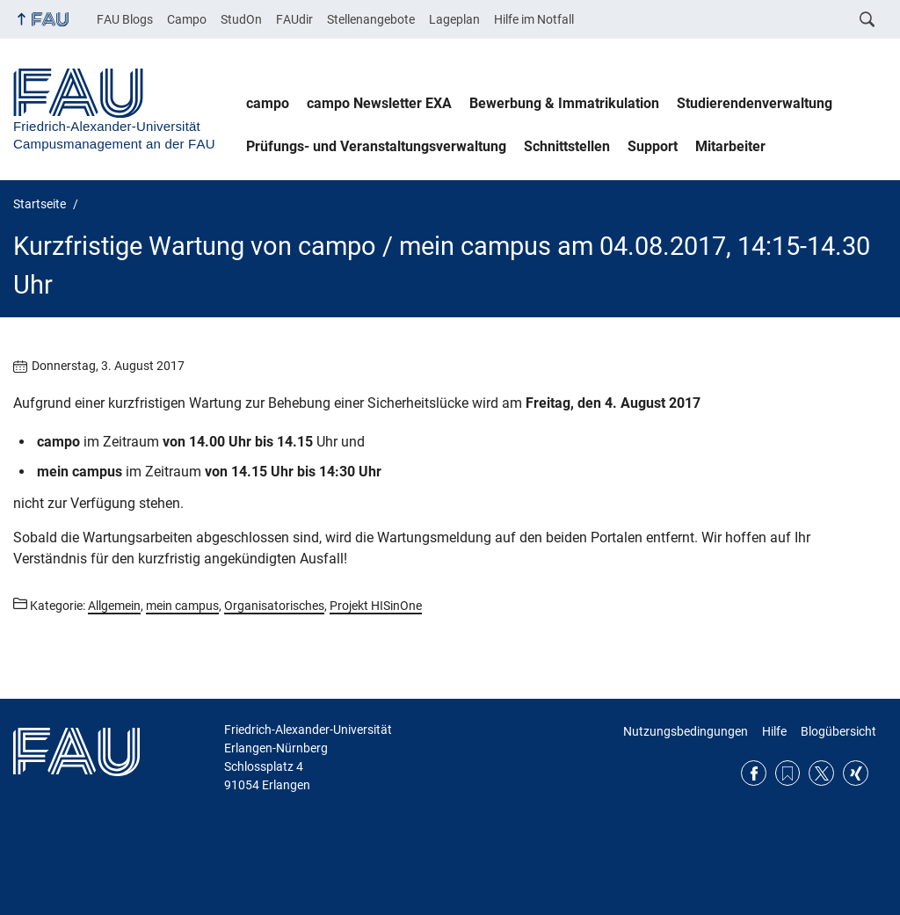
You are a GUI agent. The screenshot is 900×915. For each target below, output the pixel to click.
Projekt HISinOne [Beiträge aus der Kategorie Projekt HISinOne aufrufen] (376, 606)
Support (653, 146)
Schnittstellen (567, 146)
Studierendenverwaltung (754, 103)
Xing (855, 773)
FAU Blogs (125, 19)
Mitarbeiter (730, 146)
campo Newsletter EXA (379, 103)
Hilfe (774, 731)
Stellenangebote (371, 19)
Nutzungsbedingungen (685, 731)
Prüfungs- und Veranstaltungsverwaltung (376, 146)
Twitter (821, 773)
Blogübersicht (838, 731)
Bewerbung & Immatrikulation (564, 103)
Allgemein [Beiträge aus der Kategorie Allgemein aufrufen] (114, 606)
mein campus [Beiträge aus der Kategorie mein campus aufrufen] (182, 606)
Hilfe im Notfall (534, 19)
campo (267, 103)
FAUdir (294, 19)
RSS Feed (788, 773)
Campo (187, 19)
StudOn (241, 19)
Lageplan (454, 19)
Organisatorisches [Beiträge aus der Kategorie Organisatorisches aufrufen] (274, 606)
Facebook (753, 773)
